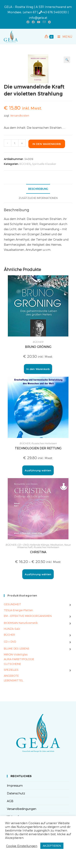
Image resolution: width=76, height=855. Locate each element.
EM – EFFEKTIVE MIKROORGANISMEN (28, 615)
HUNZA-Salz (12, 628)
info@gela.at (38, 17)
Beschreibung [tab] (38, 188)
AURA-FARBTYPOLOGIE (19, 659)
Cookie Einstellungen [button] (21, 846)
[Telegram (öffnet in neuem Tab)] (49, 22)
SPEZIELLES (11, 669)
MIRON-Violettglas (16, 654)
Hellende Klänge (39, 544)
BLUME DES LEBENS (16, 648)
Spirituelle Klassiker (44, 163)
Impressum (15, 785)
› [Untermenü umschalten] (70, 604)
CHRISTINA (38, 552)
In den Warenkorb (46, 143)
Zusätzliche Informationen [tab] (38, 197)
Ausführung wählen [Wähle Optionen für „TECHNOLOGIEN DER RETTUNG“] (38, 470)
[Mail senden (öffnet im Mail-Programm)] (44, 22)
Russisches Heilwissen (44, 443)
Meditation (56, 544)
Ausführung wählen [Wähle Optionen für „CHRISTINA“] (38, 574)
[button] (67, 60)
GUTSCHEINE (12, 663)
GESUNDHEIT (12, 604)
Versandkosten (19, 115)
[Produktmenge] (14, 143)
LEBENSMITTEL (13, 680)
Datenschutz (16, 793)
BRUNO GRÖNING (38, 347)
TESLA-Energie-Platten (18, 610)
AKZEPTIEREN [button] (52, 845)
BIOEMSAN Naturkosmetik (21, 622)
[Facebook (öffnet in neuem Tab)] (28, 22)
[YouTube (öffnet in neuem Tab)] (39, 22)
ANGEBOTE (11, 675)
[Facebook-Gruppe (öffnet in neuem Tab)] (33, 22)
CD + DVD (22, 544)
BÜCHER (25, 163)
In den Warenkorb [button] (38, 369)
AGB (10, 801)
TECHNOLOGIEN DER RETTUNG (38, 448)
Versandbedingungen (21, 809)
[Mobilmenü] (63, 36)
